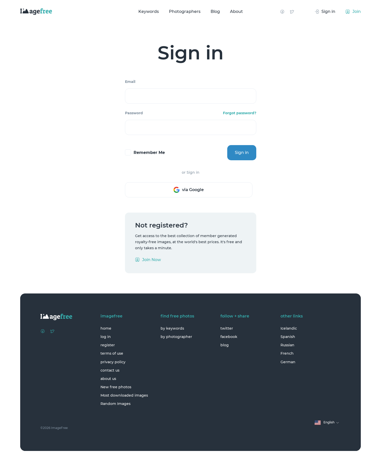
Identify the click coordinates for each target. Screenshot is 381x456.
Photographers (184, 11)
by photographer (176, 336)
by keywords (172, 328)
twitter (226, 328)
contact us (109, 370)
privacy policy (112, 362)
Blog (215, 11)
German (288, 362)
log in (105, 336)
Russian (287, 345)
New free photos (115, 387)
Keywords (148, 11)
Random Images (115, 403)
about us (108, 378)
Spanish (288, 336)
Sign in (242, 152)
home (105, 328)
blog (224, 345)
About (236, 11)
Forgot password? (239, 113)
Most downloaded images (124, 395)
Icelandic (289, 328)
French (287, 353)
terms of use (111, 353)
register (107, 345)
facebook (228, 336)
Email (130, 81)
